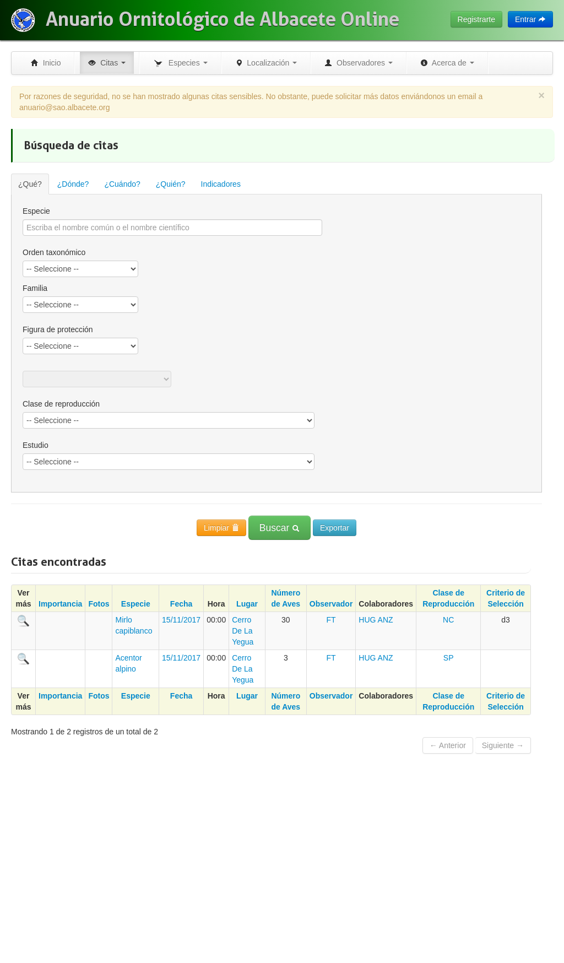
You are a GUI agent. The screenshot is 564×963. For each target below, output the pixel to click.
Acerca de (447, 62)
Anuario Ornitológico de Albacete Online (222, 19)
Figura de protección (58, 329)
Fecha (181, 603)
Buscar (279, 527)
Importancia (60, 603)
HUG (367, 619)
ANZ (385, 619)
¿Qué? (30, 184)
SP (448, 657)
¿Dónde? (73, 184)
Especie (36, 211)
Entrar (530, 19)
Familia (35, 288)
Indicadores (221, 184)
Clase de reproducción (61, 403)
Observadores (358, 62)
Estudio (35, 445)
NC (448, 619)
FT (331, 619)
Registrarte (476, 19)
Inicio (46, 62)
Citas (107, 62)
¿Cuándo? (122, 184)
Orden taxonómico (54, 252)
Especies (180, 63)
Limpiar (221, 527)
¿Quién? (171, 184)
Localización (266, 62)
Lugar (247, 603)
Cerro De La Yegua (242, 630)
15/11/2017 (181, 619)
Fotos (98, 603)
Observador (331, 603)
